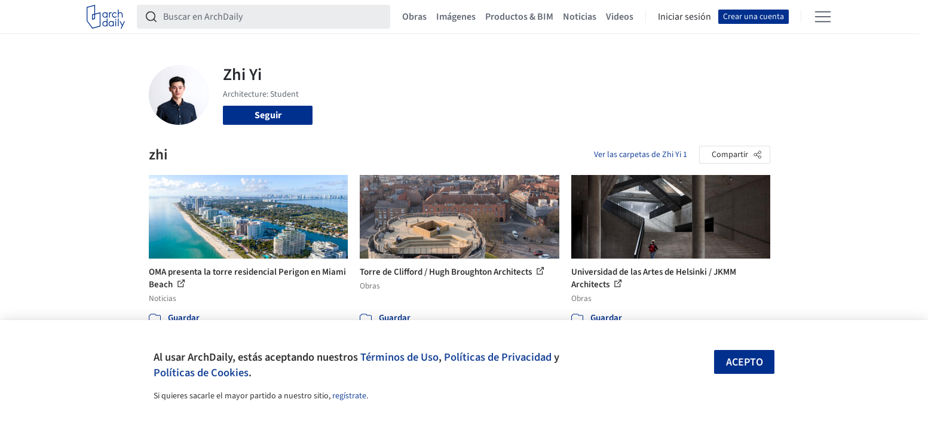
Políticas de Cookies (201, 372)
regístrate (349, 396)
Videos (619, 16)
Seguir (268, 115)
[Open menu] (822, 16)
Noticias (579, 16)
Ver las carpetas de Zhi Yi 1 (640, 154)
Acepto (744, 362)
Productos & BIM (519, 16)
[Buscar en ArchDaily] (273, 17)
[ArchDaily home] (106, 17)
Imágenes (456, 16)
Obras (414, 16)
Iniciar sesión (684, 16)
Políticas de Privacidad (498, 357)
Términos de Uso (399, 357)
